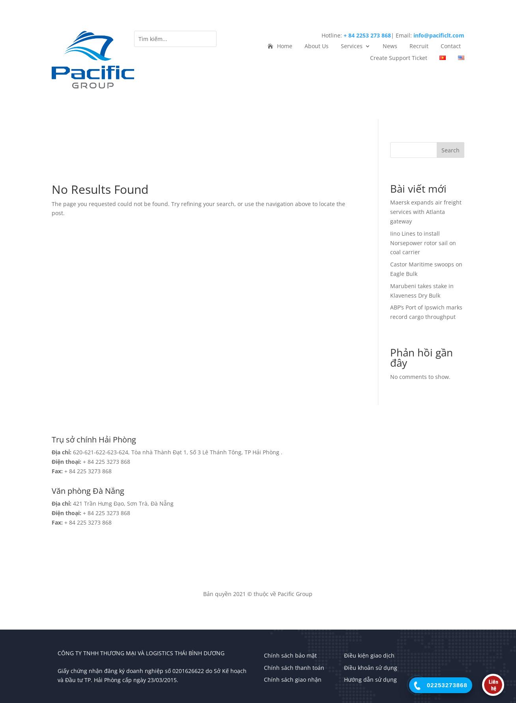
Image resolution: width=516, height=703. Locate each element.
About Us (317, 46)
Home (284, 46)
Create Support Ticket (398, 58)
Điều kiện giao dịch (369, 655)
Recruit (418, 46)
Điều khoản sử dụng (370, 667)
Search (450, 150)
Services (352, 46)
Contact (451, 46)
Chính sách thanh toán (294, 667)
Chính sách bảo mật (290, 655)
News (390, 46)
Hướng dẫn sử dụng (370, 679)
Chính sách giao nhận (293, 679)
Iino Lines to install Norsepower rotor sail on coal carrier (423, 243)
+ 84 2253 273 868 (367, 35)
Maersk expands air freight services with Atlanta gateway (426, 212)
